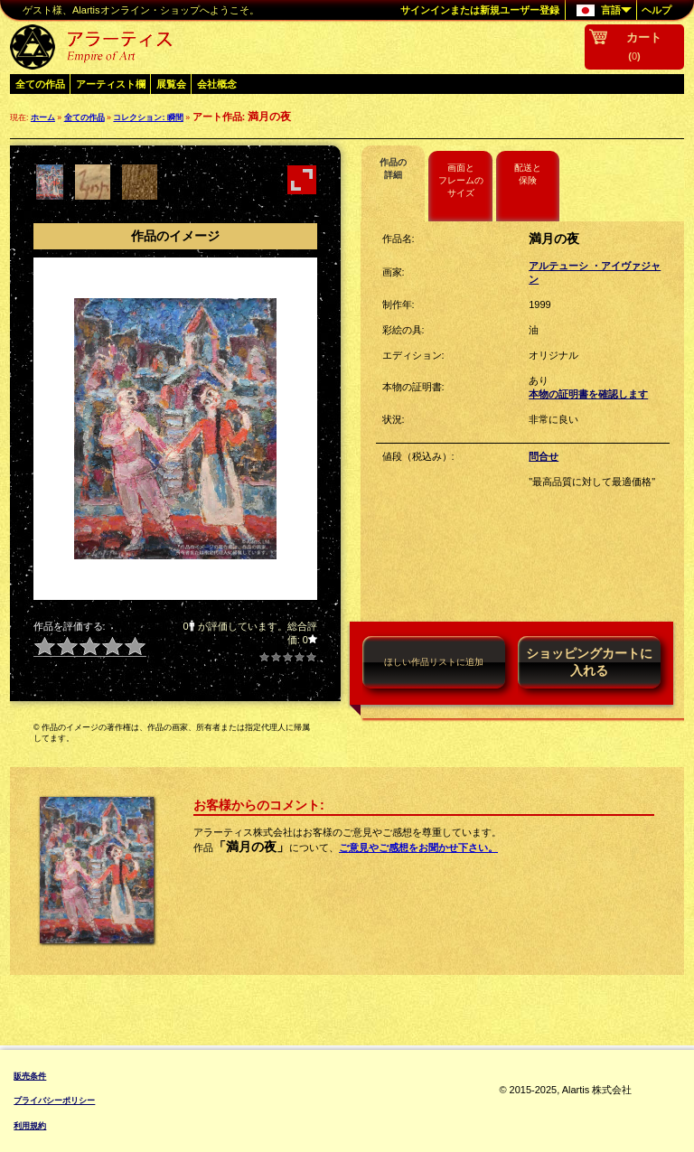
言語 (599, 11)
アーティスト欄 (110, 84)
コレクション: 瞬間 (148, 117)
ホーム (43, 117)
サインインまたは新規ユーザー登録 (479, 10)
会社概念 (217, 84)
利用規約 (30, 1125)
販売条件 (30, 1076)
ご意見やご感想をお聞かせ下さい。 (418, 847)
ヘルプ (656, 10)
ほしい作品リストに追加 (433, 662)
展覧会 (171, 84)
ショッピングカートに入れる (589, 662)
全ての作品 (40, 84)
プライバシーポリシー (54, 1100)
